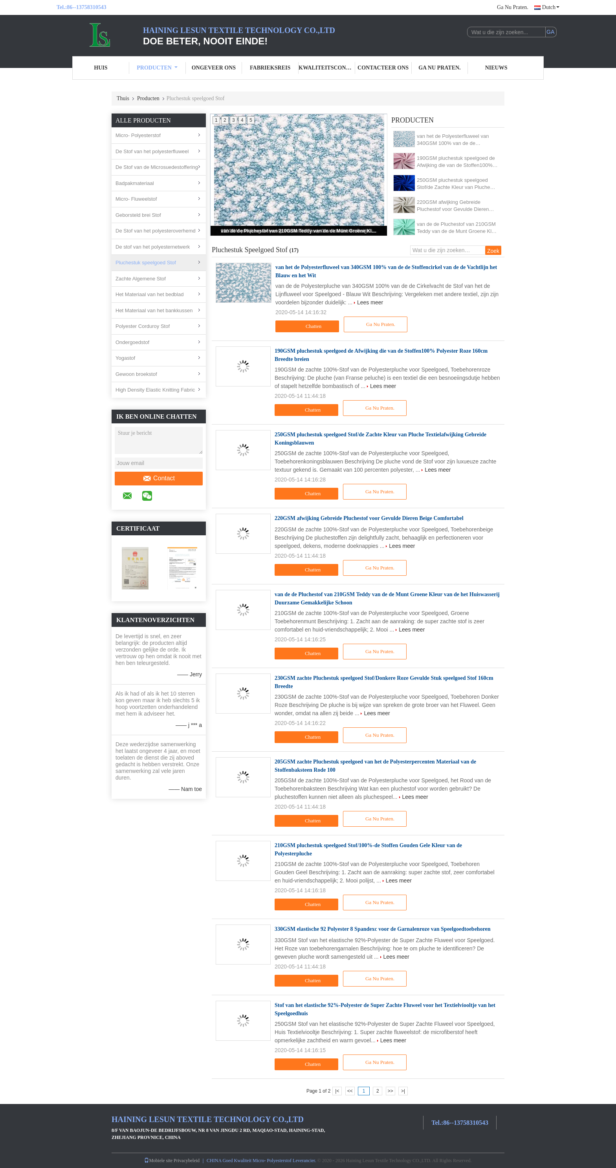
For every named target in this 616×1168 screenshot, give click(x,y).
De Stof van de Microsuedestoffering (157, 167)
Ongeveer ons (214, 68)
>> (390, 1091)
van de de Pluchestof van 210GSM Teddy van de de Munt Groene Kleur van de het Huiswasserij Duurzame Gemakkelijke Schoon (299, 231)
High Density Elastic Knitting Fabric (155, 390)
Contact (159, 478)
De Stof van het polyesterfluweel (152, 151)
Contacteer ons (383, 68)
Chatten (308, 326)
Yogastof (125, 358)
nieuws (496, 68)
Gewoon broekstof (136, 374)
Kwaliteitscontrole (327, 68)
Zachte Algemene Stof (141, 279)
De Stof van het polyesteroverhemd (156, 231)
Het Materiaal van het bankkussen (154, 310)
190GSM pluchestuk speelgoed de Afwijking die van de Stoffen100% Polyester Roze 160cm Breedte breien (456, 162)
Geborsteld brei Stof (138, 215)
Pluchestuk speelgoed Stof (146, 262)
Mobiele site (158, 1160)
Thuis (123, 98)
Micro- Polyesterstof (138, 135)
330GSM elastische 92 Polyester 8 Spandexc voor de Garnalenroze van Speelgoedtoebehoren (383, 929)
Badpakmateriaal (135, 183)
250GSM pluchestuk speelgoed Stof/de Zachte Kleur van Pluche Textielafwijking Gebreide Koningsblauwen (453, 184)
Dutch (550, 7)
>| (403, 1091)
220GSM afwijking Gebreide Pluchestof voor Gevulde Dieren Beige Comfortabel (453, 206)
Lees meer (370, 302)
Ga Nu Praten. (512, 7)
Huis (100, 68)
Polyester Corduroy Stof (143, 326)
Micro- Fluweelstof (136, 199)
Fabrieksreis (270, 68)
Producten (157, 68)
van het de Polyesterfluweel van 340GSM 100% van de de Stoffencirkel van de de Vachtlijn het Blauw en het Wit (457, 140)
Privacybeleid (187, 1160)
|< (337, 1091)
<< (350, 1091)
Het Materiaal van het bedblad (149, 294)
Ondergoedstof (132, 342)
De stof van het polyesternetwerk (153, 247)
